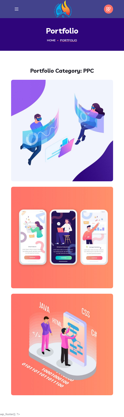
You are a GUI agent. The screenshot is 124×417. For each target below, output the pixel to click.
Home (51, 40)
